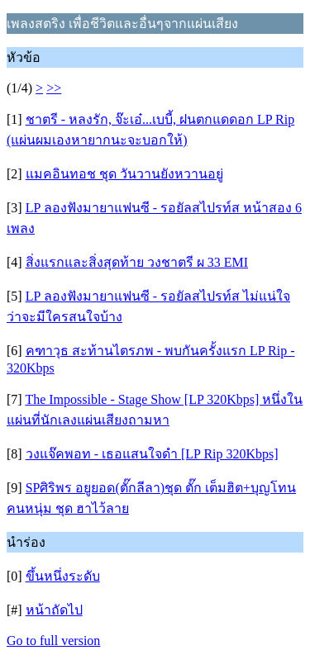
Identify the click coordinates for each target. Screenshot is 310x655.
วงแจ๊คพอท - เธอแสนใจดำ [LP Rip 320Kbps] (152, 454)
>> (53, 88)
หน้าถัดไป (54, 610)
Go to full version (53, 641)
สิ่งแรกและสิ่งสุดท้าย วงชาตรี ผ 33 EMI (137, 262)
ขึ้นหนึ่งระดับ (63, 576)
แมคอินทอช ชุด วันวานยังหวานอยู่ (124, 174)
